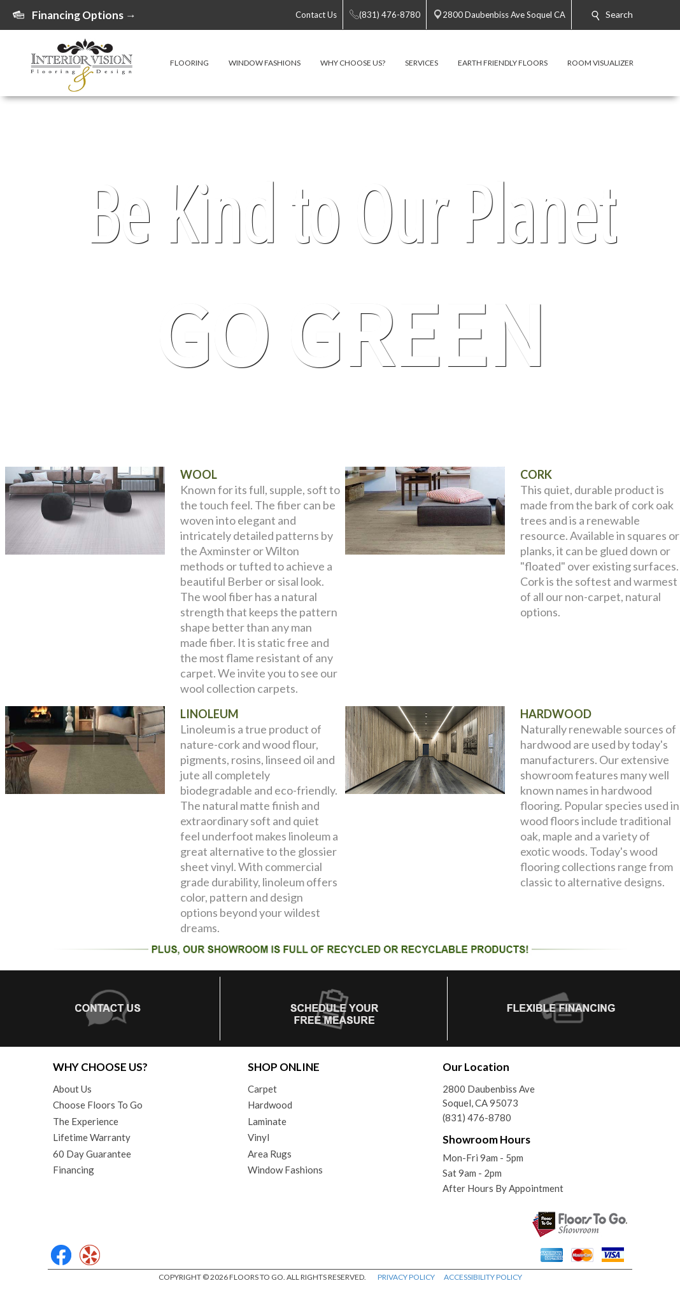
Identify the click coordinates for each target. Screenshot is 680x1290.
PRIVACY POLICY (406, 1277)
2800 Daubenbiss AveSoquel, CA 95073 (489, 1096)
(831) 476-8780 (477, 1117)
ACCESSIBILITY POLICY (483, 1277)
